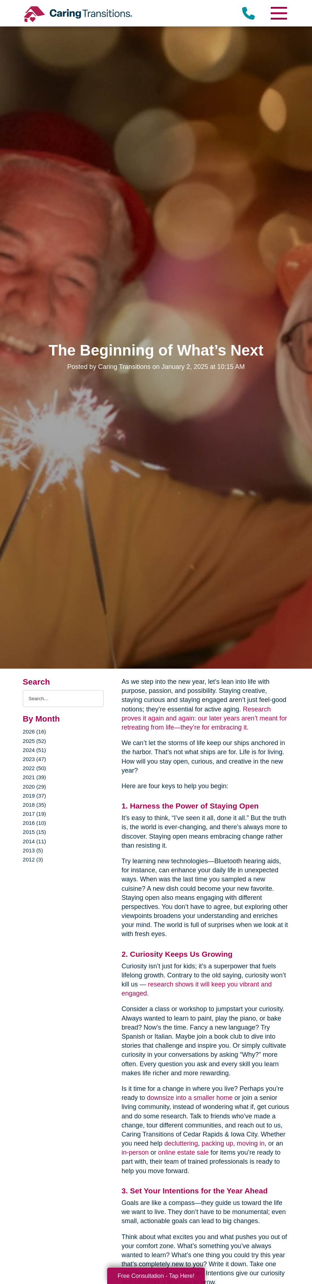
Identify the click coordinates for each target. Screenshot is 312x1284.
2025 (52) (34, 741)
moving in (251, 1143)
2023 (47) (34, 759)
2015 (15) (34, 832)
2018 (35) (34, 805)
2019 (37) (34, 796)
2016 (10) (34, 823)
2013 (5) (33, 850)
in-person (135, 1152)
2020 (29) (34, 787)
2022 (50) (34, 768)
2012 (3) (33, 859)
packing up (217, 1143)
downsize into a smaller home (190, 1097)
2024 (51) (34, 750)
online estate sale (183, 1152)
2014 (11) (34, 841)
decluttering (181, 1143)
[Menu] (278, 13)
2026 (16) (34, 731)
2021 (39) (34, 777)
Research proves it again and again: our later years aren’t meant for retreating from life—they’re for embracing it (204, 718)
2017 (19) (34, 814)
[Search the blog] (63, 698)
